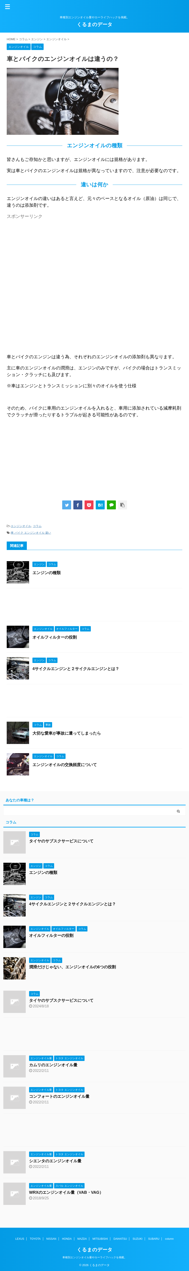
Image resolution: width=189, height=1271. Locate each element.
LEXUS (19, 1238)
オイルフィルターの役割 (54, 637)
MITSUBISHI (100, 1238)
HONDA (67, 1238)
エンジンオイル (21, 526)
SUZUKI (137, 1238)
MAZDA (82, 1238)
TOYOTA (35, 1238)
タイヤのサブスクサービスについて (61, 841)
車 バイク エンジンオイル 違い (31, 532)
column (169, 1238)
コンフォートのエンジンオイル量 (59, 1096)
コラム (37, 526)
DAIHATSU (120, 1238)
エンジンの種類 (46, 573)
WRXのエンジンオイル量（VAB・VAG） (66, 1192)
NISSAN (51, 1238)
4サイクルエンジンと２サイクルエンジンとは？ (75, 669)
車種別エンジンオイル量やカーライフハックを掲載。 (94, 1256)
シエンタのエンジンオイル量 (55, 1161)
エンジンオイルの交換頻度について (64, 765)
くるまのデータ (95, 24)
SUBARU (153, 1238)
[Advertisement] (44, 252)
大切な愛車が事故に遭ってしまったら (66, 733)
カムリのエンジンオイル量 (53, 1065)
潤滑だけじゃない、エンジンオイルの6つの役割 (72, 967)
